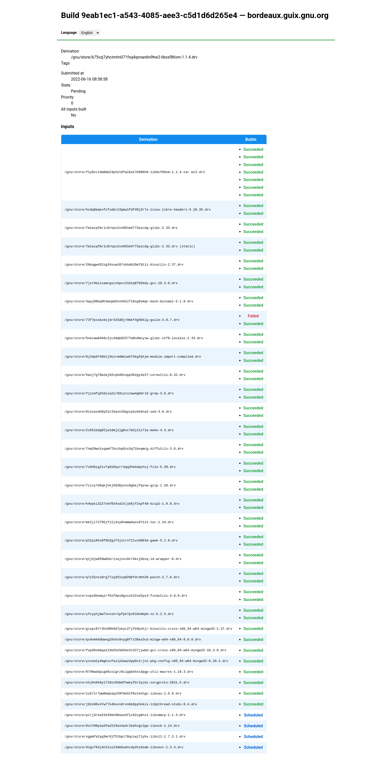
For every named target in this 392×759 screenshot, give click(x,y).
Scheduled (253, 715)
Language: (69, 33)
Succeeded (253, 149)
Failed (253, 316)
